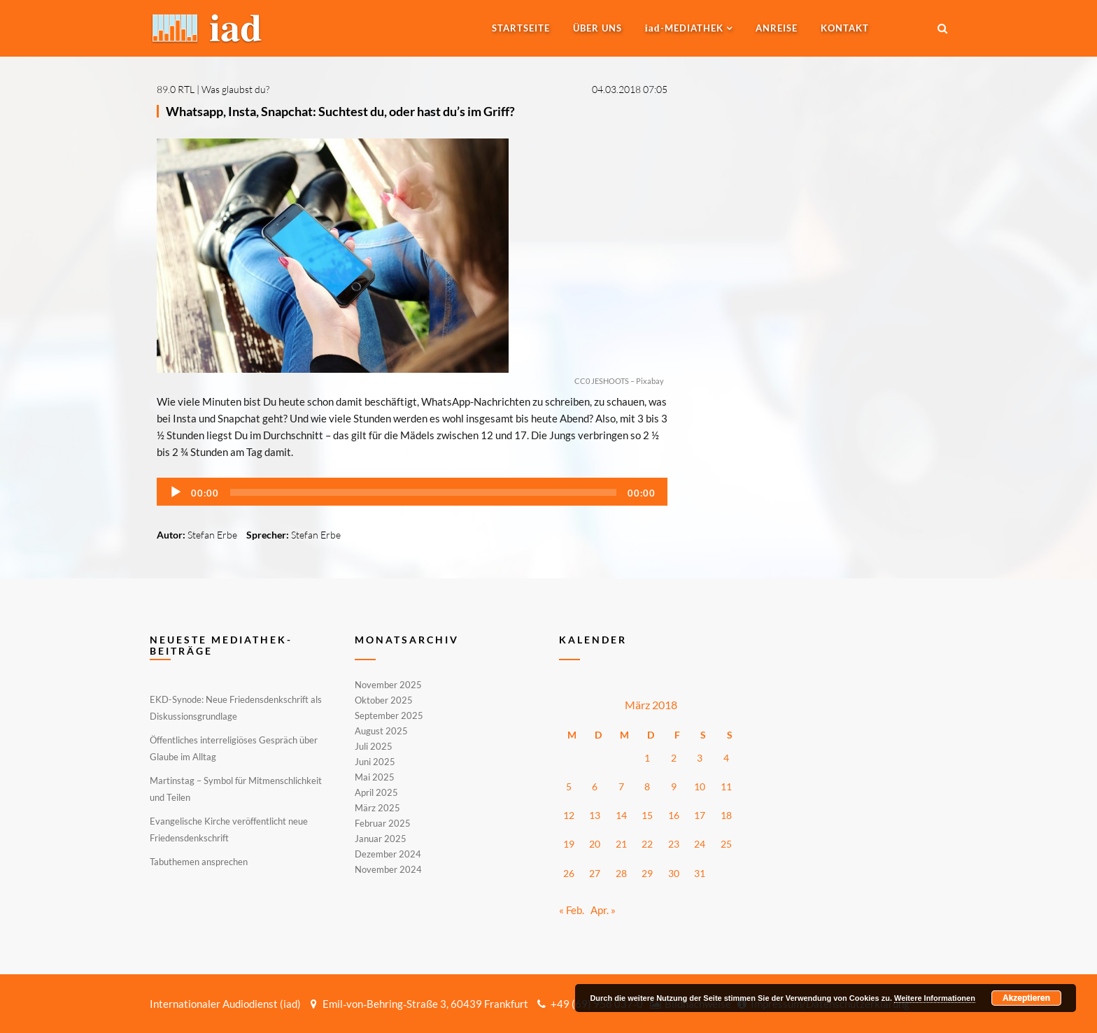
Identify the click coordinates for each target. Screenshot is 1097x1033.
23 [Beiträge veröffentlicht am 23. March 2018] (673, 844)
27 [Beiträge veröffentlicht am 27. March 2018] (594, 873)
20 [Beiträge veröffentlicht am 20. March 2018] (594, 844)
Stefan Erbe (212, 535)
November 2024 (388, 869)
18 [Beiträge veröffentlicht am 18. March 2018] (726, 815)
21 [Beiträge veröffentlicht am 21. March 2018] (621, 844)
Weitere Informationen (934, 998)
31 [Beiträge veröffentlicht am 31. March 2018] (699, 873)
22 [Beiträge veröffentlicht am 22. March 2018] (647, 844)
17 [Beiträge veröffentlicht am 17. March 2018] (699, 815)
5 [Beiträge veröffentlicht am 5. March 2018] (569, 786)
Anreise (777, 28)
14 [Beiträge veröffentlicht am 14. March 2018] (621, 815)
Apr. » (603, 910)
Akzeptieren (1026, 998)
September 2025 (389, 715)
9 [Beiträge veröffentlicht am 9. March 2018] (674, 786)
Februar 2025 (383, 823)
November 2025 (388, 685)
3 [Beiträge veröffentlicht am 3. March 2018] (699, 758)
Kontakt (845, 28)
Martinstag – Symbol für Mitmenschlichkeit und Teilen (236, 789)
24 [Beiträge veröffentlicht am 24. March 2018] (699, 844)
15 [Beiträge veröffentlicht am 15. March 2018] (647, 815)
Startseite (521, 28)
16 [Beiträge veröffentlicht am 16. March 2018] (673, 815)
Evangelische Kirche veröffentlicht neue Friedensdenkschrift (229, 829)
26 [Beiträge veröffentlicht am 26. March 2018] (568, 873)
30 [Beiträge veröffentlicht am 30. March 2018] (673, 873)
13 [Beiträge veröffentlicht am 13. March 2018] (594, 815)
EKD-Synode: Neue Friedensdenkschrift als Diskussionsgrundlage (236, 708)
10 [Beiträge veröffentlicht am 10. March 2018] (699, 786)
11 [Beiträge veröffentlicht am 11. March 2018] (726, 786)
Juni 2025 (375, 761)
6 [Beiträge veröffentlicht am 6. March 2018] (594, 786)
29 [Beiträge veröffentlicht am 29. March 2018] (647, 873)
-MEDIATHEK (684, 28)
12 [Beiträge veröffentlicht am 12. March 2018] (568, 815)
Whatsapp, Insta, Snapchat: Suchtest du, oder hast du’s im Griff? (340, 111)
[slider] (423, 492)
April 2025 (376, 792)
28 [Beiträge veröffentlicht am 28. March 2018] (621, 873)
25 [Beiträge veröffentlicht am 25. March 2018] (726, 844)
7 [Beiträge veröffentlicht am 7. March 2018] (621, 786)
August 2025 (381, 730)
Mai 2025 (375, 777)
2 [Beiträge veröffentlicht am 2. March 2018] (674, 758)
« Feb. (571, 910)
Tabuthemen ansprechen (199, 861)
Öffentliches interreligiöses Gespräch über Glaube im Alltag (234, 748)
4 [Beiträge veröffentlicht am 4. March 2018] (726, 758)
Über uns (597, 28)
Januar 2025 (380, 838)
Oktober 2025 (384, 700)
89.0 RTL (175, 89)
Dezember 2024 (388, 854)
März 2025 (377, 807)
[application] (412, 492)
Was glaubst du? (235, 89)
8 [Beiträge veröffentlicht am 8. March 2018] (647, 786)
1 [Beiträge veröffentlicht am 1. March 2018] (647, 758)
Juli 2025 (373, 746)
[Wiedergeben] (176, 492)
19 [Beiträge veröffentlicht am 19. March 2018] (568, 844)
